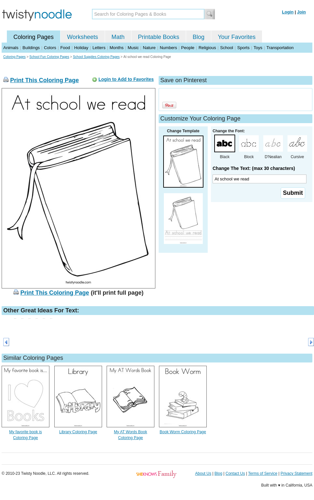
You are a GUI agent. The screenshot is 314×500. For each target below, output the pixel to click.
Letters (99, 47)
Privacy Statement (296, 473)
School (226, 47)
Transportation (279, 47)
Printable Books (158, 37)
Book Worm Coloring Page (183, 432)
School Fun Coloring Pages (49, 57)
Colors (50, 47)
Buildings (31, 47)
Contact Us (235, 473)
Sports (243, 47)
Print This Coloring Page (44, 80)
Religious (207, 47)
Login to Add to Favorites (126, 79)
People (187, 47)
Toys (257, 47)
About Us (203, 473)
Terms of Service (262, 473)
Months (117, 47)
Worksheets (82, 37)
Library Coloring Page (78, 432)
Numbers (168, 47)
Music (133, 47)
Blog (198, 37)
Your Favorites (236, 37)
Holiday (81, 47)
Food (65, 47)
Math (118, 37)
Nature (149, 47)
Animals (10, 47)
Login (287, 11)
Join (301, 11)
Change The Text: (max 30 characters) (254, 168)
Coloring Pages (33, 37)
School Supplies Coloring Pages (96, 57)
